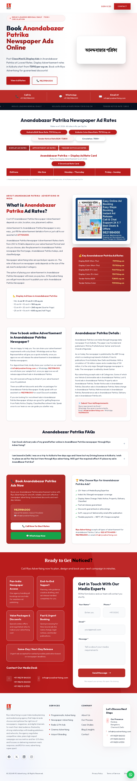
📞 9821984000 (44, 80)
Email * (82, 622)
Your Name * (84, 604)
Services (106, 6)
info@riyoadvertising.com (115, 98)
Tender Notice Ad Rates (74, 148)
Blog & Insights (87, 729)
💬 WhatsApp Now (35, 535)
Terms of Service (113, 773)
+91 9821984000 (27, 98)
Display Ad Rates (17, 148)
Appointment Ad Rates (44, 148)
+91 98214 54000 (22, 682)
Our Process (87, 720)
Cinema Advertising (59, 729)
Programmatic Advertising (62, 715)
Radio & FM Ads (57, 724)
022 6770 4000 (108, 532)
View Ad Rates (18, 80)
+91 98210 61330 (22, 686)
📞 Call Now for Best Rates (36, 526)
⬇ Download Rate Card (68, 163)
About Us (85, 715)
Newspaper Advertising (61, 720)
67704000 (23, 235)
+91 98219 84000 (22, 677)
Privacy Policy (97, 773)
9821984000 (54, 368)
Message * (83, 639)
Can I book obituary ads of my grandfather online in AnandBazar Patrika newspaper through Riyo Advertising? (61, 443)
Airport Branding (57, 734)
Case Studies (87, 724)
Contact (122, 6)
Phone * (107, 604)
